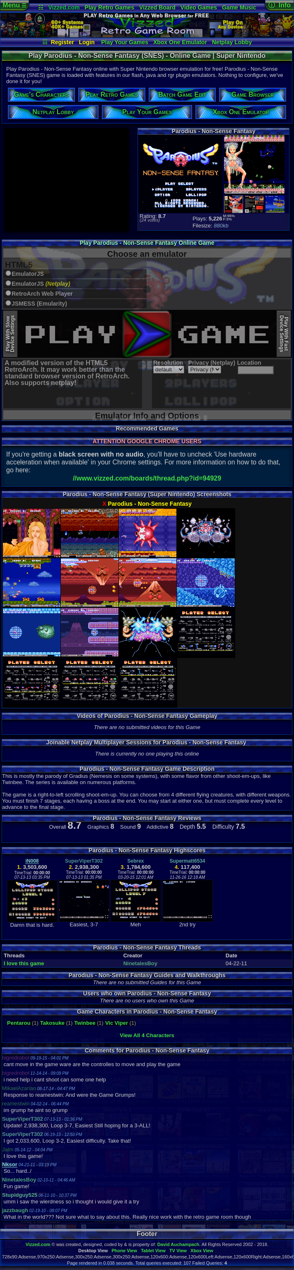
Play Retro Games (109, 7)
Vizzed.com (64, 7)
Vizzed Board (157, 7)
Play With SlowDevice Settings (10, 333)
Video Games (199, 7)
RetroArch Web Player (42, 294)
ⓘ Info (279, 5)
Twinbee (84, 1023)
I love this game (24, 963)
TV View (178, 1250)
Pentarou (18, 1023)
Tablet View (153, 1250)
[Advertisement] (67, 179)
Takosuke (52, 1023)
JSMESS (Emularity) (39, 304)
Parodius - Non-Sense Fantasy (149, 503)
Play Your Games (124, 42)
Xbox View (201, 1250)
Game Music (239, 7)
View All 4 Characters (147, 1035)
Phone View (124, 1250)
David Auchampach (178, 1244)
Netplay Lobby (232, 42)
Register (62, 42)
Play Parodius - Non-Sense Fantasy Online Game (147, 242)
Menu (14, 5)
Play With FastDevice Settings (284, 333)
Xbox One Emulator (180, 42)
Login (86, 42)
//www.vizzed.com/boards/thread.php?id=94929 (147, 478)
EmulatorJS (28, 274)
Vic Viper (116, 1023)
